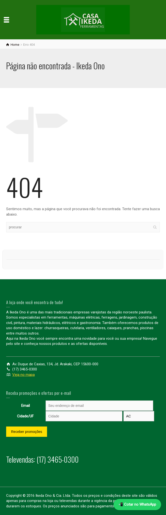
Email (25, 405)
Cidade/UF (25, 416)
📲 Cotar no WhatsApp (137, 504)
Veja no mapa (23, 374)
